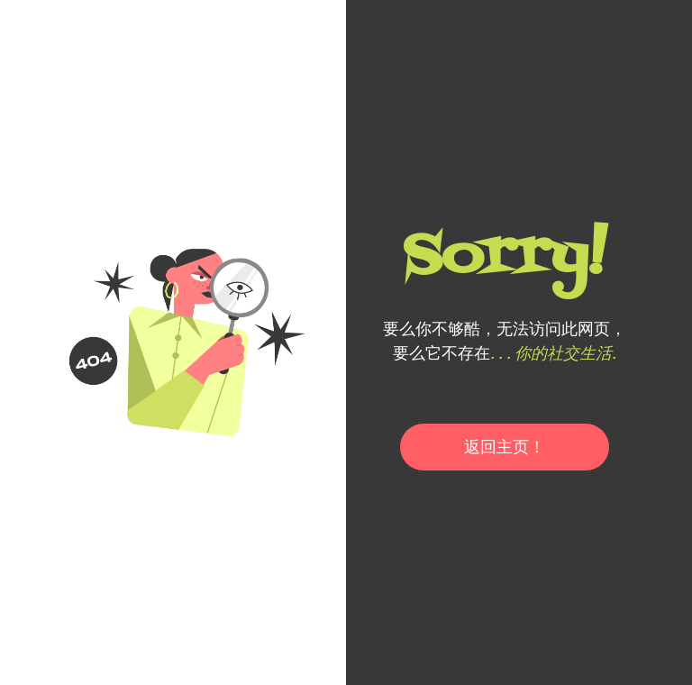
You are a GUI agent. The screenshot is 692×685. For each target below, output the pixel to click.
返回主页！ (504, 446)
